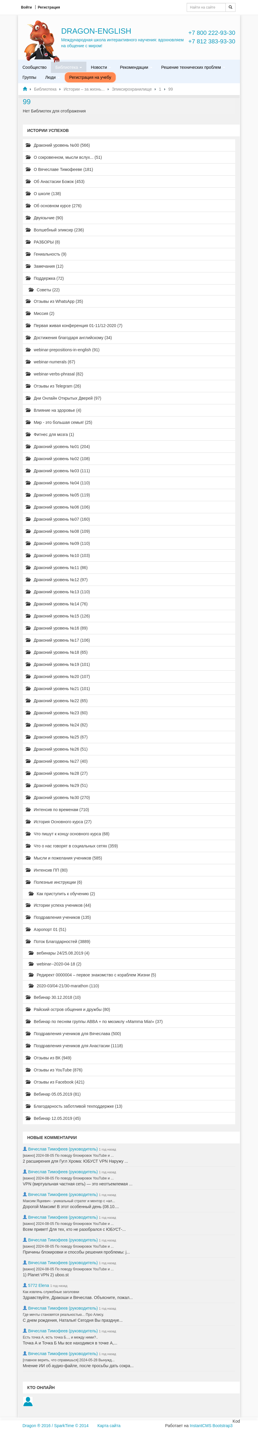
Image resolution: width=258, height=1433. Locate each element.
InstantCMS (200, 1425)
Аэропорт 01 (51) (46, 929)
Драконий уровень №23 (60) (57, 712)
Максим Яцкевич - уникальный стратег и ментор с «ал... (69, 1201)
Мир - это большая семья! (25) (59, 422)
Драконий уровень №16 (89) (57, 628)
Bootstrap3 (222, 1425)
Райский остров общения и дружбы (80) (68, 1009)
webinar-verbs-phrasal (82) (54, 374)
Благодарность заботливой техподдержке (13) (74, 1106)
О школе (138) (43, 193)
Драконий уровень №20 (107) (58, 676)
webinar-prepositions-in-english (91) (62, 349)
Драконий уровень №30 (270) (58, 797)
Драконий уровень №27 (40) (57, 761)
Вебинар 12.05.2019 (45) (53, 1118)
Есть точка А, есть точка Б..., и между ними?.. (60, 1337)
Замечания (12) (44, 266)
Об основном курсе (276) (54, 205)
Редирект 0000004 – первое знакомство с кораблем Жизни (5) (92, 975)
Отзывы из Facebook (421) (55, 1082)
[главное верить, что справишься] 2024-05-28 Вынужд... (69, 1360)
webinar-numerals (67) (50, 362)
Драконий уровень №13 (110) (58, 591)
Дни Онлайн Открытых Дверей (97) (63, 398)
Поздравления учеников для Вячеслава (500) (73, 1033)
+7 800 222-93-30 (211, 33)
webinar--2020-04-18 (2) (55, 964)
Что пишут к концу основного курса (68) (67, 833)
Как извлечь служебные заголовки (51, 1292)
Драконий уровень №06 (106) (58, 507)
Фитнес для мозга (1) (50, 434)
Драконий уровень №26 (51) (57, 749)
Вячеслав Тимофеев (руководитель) (63, 1149)
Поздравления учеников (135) (58, 917)
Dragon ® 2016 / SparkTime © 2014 (55, 1425)
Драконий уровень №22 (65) (57, 700)
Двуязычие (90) (44, 217)
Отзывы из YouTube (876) (54, 1070)
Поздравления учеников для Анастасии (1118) (74, 1045)
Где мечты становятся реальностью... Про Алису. (63, 1315)
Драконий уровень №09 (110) (58, 543)
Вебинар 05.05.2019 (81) (53, 1094)
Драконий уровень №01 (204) (58, 446)
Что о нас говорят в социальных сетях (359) (72, 846)
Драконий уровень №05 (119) (58, 495)
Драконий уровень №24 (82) (57, 725)
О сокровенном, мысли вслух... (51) (64, 157)
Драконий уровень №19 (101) (58, 664)
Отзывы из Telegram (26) (53, 386)
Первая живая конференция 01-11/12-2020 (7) (74, 325)
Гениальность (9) (46, 254)
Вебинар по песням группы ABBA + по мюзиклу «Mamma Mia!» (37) (94, 1021)
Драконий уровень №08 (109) (58, 531)
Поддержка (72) (45, 278)
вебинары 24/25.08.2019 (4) (59, 953)
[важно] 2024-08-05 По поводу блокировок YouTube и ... (68, 1155)
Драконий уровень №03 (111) (58, 470)
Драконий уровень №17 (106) (58, 640)
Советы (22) (44, 289)
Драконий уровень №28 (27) (57, 773)
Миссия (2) (40, 313)
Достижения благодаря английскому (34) (69, 337)
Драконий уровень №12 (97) (57, 579)
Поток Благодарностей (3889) (58, 941)
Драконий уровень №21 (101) (58, 688)
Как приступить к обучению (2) (62, 893)
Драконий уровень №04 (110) (58, 483)
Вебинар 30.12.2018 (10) (53, 997)
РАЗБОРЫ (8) (43, 242)
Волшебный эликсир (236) (55, 230)
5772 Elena (38, 1285)
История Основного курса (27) (58, 821)
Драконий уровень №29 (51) (57, 785)
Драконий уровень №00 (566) (58, 145)
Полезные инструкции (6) (54, 882)
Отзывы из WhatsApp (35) (54, 301)
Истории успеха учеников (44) (58, 905)
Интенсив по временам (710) (57, 809)
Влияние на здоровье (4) (53, 410)
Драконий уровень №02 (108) (58, 458)
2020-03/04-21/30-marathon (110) (64, 985)
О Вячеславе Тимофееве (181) (59, 169)
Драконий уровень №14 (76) (57, 604)
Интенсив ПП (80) (47, 870)
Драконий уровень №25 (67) (57, 737)
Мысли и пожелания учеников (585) (64, 858)
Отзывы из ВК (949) (48, 1057)
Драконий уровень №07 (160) (58, 519)
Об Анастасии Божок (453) (55, 181)
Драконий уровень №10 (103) (58, 555)
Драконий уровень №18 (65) (57, 652)
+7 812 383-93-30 (211, 41)
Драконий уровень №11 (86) (57, 567)
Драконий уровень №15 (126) (58, 616)
